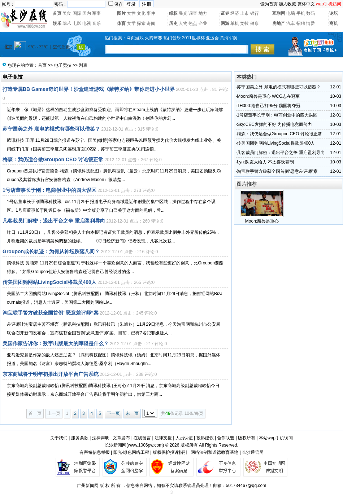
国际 (77, 13)
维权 (173, 13)
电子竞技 (62, 65)
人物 (183, 23)
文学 (131, 23)
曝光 (183, 13)
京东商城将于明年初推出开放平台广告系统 (51, 374)
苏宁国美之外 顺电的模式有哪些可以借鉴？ (51, 129)
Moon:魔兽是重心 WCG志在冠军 (268, 96)
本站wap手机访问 (276, 437)
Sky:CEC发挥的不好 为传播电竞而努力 (274, 124)
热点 (192, 23)
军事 (96, 13)
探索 (141, 23)
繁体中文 (306, 3)
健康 (254, 23)
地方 (203, 13)
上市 (244, 13)
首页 (57, 13)
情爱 (310, 23)
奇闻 (151, 23)
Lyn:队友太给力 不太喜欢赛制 (265, 161)
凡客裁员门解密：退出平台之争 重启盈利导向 (54, 221)
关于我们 (59, 437)
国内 (86, 13)
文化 (141, 13)
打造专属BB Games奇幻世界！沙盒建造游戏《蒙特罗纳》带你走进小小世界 (89, 89)
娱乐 (57, 23)
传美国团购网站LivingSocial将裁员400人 (49, 282)
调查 (192, 13)
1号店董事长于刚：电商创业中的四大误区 (49, 190)
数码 (310, 13)
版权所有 (246, 437)
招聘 (300, 23)
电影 (77, 23)
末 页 (132, 413)
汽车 (290, 23)
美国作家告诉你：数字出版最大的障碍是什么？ (56, 343)
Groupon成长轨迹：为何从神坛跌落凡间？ (51, 251)
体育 (121, 23)
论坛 (333, 13)
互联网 (278, 13)
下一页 (113, 413)
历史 (173, 23)
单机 (234, 23)
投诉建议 (205, 437)
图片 (121, 13)
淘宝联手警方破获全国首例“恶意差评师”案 (51, 313)
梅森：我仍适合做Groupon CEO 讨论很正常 (53, 159)
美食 (66, 13)
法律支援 (163, 437)
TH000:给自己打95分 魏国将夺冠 (268, 105)
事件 (151, 13)
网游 (225, 23)
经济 (234, 13)
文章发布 (121, 437)
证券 (225, 13)
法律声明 (100, 437)
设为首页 (269, 3)
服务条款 (79, 437)
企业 (203, 23)
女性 (131, 13)
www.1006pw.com (145, 445)
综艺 (66, 23)
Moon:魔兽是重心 (262, 221)
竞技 (244, 23)
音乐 (96, 23)
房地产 (278, 23)
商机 (333, 23)
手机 (300, 13)
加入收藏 (287, 3)
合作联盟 (225, 437)
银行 (254, 13)
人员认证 (184, 437)
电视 (86, 23)
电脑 (290, 13)
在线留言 (142, 437)
